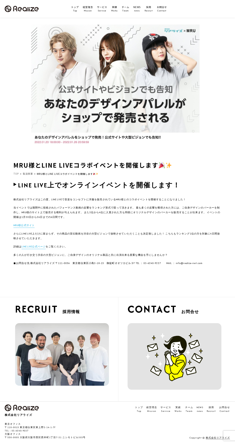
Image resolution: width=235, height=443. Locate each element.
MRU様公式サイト (24, 225)
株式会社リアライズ (218, 438)
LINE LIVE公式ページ (33, 246)
